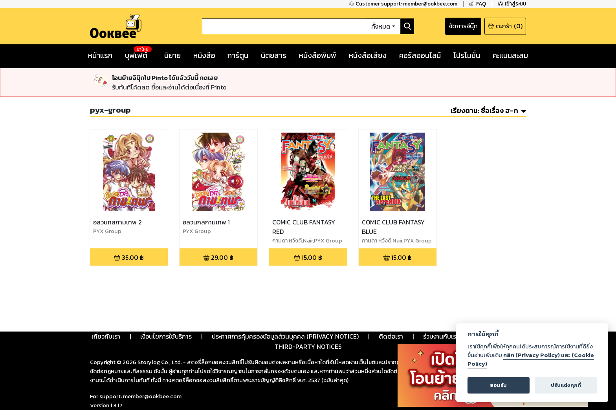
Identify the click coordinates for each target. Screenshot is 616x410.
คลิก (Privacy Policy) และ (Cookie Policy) (531, 359)
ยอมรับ (498, 385)
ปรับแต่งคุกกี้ (566, 385)
